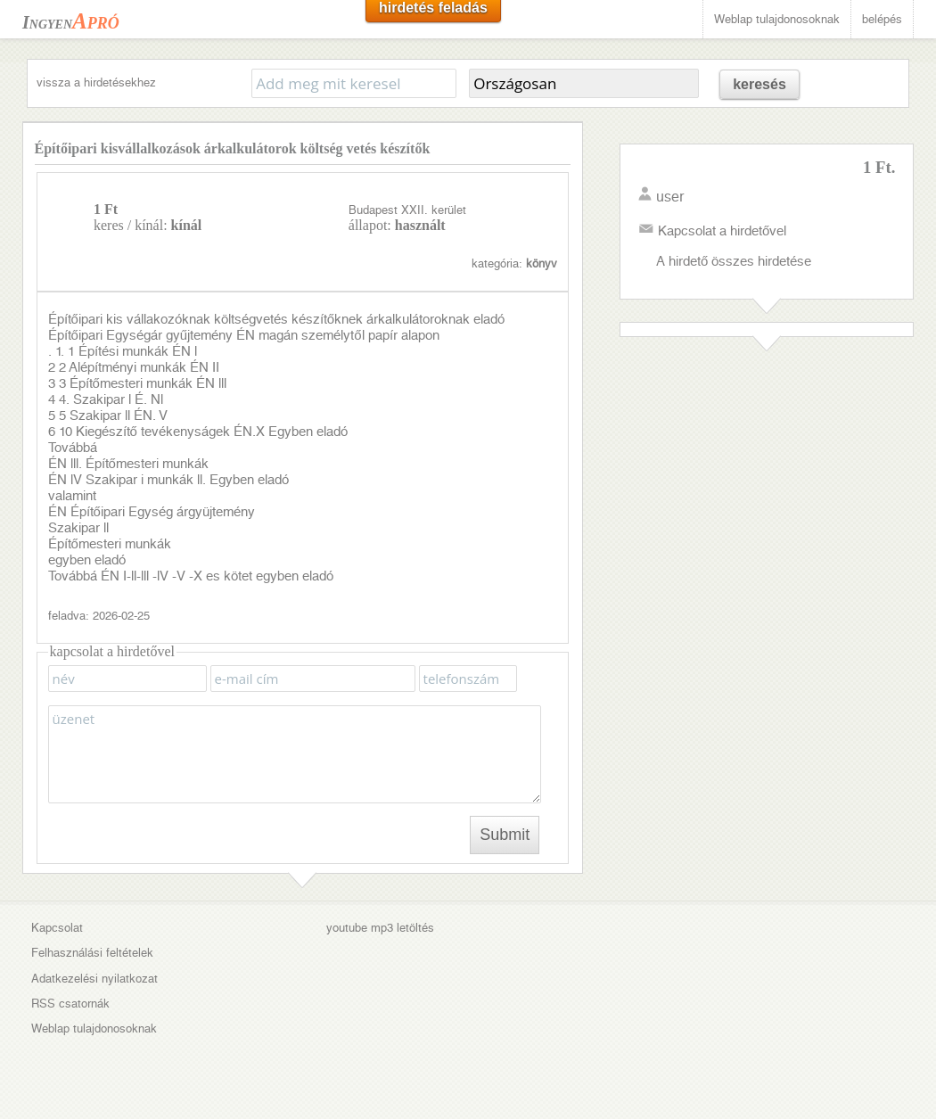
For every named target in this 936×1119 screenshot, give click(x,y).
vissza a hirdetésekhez (96, 82)
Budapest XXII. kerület (407, 210)
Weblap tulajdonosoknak (777, 19)
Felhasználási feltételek (92, 952)
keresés (759, 84)
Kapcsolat (57, 927)
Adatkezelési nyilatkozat (94, 978)
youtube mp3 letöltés (380, 927)
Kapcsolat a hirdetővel (722, 231)
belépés (882, 19)
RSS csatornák (70, 1003)
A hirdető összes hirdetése (733, 261)
